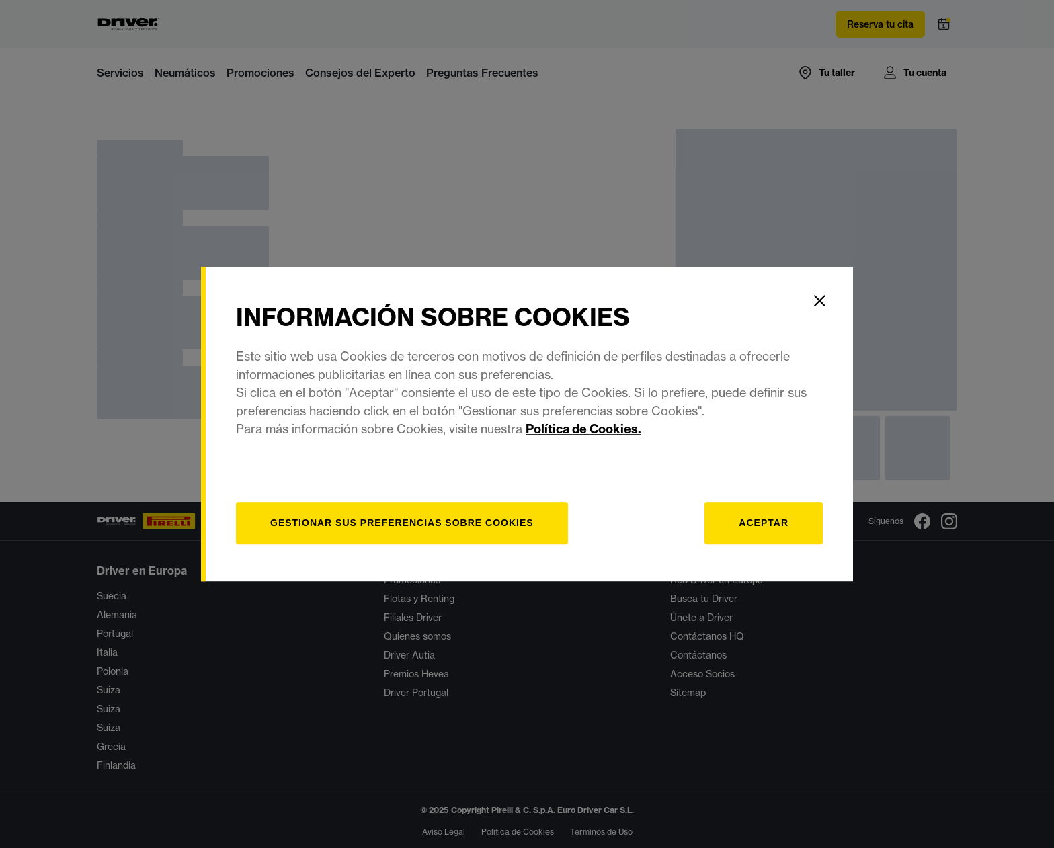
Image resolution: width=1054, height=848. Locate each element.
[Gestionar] (402, 523)
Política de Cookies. (583, 429)
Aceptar (763, 522)
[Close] (819, 300)
